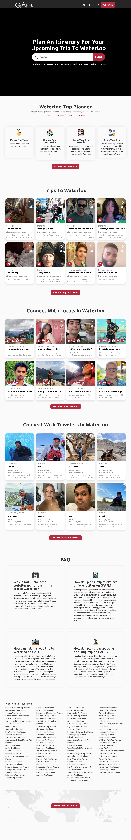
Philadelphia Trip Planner (46, 718)
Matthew (12, 516)
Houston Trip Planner (13, 762)
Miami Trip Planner (74, 745)
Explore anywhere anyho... (112, 391)
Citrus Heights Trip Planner (78, 729)
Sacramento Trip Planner (46, 727)
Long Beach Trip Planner (108, 729)
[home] (24, 5)
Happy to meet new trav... (50, 391)
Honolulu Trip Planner (45, 756)
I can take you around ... (110, 349)
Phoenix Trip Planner (13, 753)
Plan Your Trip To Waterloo (65, 167)
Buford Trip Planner (75, 710)
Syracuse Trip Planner (107, 753)
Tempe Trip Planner (106, 735)
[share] (30, 207)
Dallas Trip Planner (12, 745)
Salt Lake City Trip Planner (77, 724)
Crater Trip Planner (106, 745)
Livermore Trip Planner (45, 729)
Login (97, 5)
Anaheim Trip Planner (44, 775)
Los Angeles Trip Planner (15, 710)
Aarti (102, 466)
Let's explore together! (80, 349)
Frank (102, 516)
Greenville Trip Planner (76, 762)
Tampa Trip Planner (13, 772)
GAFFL (48, 115)
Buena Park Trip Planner (76, 718)
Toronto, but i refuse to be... (112, 228)
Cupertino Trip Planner (45, 735)
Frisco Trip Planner (106, 748)
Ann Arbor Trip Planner (108, 708)
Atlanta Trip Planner (13, 724)
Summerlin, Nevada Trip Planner (111, 751)
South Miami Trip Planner (46, 732)
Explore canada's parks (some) (83, 272)
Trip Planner (59, 115)
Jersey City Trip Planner (14, 729)
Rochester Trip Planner (108, 721)
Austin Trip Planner (12, 748)
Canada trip (12, 272)
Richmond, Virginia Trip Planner (79, 753)
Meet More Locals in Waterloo (66, 406)
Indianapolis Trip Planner (15, 775)
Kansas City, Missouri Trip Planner (49, 713)
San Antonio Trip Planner (46, 716)
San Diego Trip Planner (14, 764)
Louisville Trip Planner (107, 737)
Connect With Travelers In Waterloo (65, 424)
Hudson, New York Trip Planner (17, 708)
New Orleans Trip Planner (77, 759)
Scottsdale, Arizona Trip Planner (80, 772)
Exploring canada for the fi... (81, 228)
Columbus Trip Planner (45, 708)
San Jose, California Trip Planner (18, 721)
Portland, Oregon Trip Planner (17, 767)
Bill (40, 466)
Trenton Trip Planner (13, 735)
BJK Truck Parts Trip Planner (110, 740)
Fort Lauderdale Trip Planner (47, 767)
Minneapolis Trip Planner (77, 713)
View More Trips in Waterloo (65, 292)
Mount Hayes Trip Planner (46, 751)
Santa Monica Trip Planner (109, 762)
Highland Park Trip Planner (46, 759)
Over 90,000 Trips (86, 64)
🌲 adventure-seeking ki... (21, 391)
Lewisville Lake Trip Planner (78, 756)
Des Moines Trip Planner (77, 716)
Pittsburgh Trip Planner (45, 745)
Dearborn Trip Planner (107, 716)
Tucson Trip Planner (106, 713)
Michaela (73, 466)
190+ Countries (55, 64)
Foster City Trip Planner (108, 756)
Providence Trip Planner (45, 748)
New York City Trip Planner (15, 732)
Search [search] (98, 57)
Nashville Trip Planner (45, 770)
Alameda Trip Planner (75, 708)
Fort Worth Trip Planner (108, 743)
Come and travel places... (50, 349)
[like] (30, 202)
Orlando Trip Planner (44, 710)
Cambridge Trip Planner (76, 735)
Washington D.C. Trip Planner (17, 716)
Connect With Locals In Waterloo (66, 310)
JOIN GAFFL (108, 5)
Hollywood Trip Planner (45, 772)
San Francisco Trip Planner (15, 737)
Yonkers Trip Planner (13, 778)
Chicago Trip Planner (13, 713)
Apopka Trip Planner (75, 775)
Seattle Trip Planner (13, 718)
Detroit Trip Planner (106, 718)
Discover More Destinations (65, 806)
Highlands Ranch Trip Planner (79, 727)
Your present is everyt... (80, 391)
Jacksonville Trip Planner (46, 737)
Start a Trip (86, 5)
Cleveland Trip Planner (108, 710)
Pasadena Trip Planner (107, 732)
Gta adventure (13, 228)
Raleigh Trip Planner (75, 737)
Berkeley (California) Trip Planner (80, 732)
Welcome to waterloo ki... (20, 349)
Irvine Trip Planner (43, 753)
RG (70, 516)
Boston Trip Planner (13, 751)
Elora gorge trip (45, 228)
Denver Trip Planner (13, 727)
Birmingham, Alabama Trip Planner (18, 770)
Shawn (11, 466)
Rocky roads (43, 272)
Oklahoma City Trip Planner (109, 772)
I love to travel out (107, 272)
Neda (41, 516)
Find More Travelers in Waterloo (66, 538)
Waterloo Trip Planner (76, 115)
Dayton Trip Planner (106, 759)
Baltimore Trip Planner (45, 740)
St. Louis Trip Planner (44, 743)
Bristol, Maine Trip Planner (109, 767)
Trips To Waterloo (65, 190)
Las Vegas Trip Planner (76, 721)
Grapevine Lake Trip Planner (110, 764)
